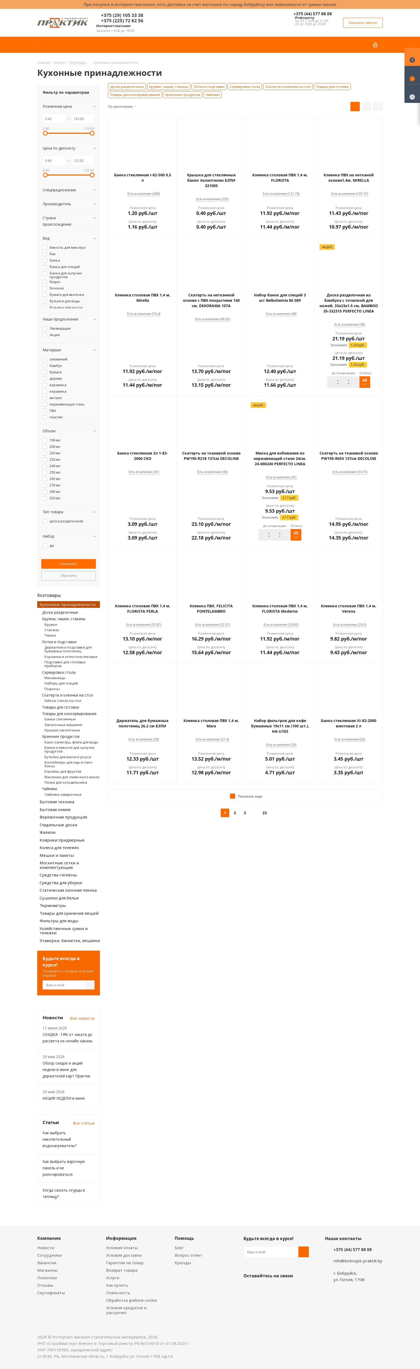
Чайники (212, 94)
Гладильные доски (58, 824)
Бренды (183, 1262)
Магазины (47, 1270)
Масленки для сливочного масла (71, 777)
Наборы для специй (61, 683)
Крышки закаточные (62, 730)
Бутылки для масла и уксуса (67, 756)
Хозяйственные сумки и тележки (64, 931)
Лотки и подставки (209, 86)
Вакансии (46, 1262)
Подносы (52, 688)
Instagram (275, 1288)
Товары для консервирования (135, 94)
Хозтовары (49, 595)
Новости (45, 1247)
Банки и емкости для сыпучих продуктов (69, 749)
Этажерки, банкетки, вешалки (70, 940)
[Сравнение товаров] (412, 94)
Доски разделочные (127, 86)
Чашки (50, 635)
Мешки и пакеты (57, 855)
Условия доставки (124, 1255)
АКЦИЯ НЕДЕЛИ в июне (64, 1098)
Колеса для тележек (59, 847)
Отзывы (45, 1285)
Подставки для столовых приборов (65, 664)
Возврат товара (121, 1270)
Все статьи (84, 1123)
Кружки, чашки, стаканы (168, 86)
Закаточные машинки (63, 724)
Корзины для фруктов (62, 771)
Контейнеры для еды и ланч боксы (68, 764)
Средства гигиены (58, 874)
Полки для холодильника (65, 782)
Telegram (289, 1288)
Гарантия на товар (125, 1262)
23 (264, 812)
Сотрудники (49, 1255)
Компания (49, 1238)
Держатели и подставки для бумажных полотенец (68, 649)
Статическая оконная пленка (68, 890)
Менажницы (54, 677)
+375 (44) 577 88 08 (313, 13)
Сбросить (69, 575)
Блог (179, 1247)
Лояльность (118, 1292)
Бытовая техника (57, 801)
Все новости (82, 1018)
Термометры (53, 905)
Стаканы (51, 629)
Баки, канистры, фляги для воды (71, 742)
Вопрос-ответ (188, 1255)
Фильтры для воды (59, 920)
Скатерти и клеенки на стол (288, 86)
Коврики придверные (62, 840)
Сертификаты (51, 1292)
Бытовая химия (55, 809)
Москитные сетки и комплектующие (59, 865)
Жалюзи (47, 832)
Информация (121, 1238)
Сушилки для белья (59, 898)
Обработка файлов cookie (131, 1300)
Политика (47, 1277)
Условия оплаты (122, 1247)
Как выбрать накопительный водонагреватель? (59, 1139)
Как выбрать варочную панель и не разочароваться (64, 1168)
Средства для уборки (61, 882)
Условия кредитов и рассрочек (126, 1310)
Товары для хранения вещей (69, 913)
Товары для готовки (332, 86)
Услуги (112, 1277)
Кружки (50, 624)
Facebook (262, 1288)
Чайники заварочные (63, 794)
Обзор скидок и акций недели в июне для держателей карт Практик (66, 1069)
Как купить (117, 1285)
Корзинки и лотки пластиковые (71, 656)
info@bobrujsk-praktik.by (357, 1260)
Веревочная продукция (63, 817)
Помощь (184, 1238)
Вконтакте (248, 1288)
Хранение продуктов (182, 94)
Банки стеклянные (60, 719)
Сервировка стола (245, 86)
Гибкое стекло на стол (62, 700)
